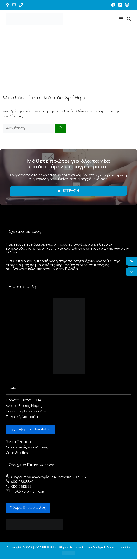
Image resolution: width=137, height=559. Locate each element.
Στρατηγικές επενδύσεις (27, 447)
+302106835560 (19, 482)
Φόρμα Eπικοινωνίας (28, 508)
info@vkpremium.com (25, 491)
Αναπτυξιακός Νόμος (24, 406)
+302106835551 (19, 487)
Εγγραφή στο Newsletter (30, 429)
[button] (121, 19)
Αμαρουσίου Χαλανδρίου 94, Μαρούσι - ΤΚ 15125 (47, 477)
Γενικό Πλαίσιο (18, 442)
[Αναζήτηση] (60, 128)
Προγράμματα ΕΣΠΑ (23, 400)
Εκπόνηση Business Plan (26, 411)
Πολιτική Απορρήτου (23, 417)
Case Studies (17, 453)
